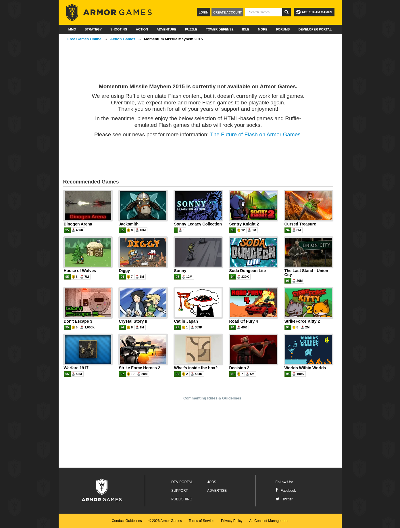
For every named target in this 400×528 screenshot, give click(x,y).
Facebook (286, 491)
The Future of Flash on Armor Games (255, 134)
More (263, 29)
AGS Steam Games (314, 12)
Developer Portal (315, 29)
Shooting (118, 29)
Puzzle (191, 29)
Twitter (284, 499)
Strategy (93, 29)
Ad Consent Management (268, 521)
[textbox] (263, 12)
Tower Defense (219, 29)
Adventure (166, 29)
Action (142, 29)
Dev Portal (182, 482)
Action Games (122, 39)
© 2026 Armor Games (165, 521)
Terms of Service (201, 521)
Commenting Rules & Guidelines (212, 398)
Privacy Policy (232, 521)
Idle (245, 29)
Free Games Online (85, 39)
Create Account (227, 12)
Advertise (217, 491)
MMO (72, 29)
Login (203, 12)
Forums (283, 29)
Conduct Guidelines (127, 521)
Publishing (181, 499)
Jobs (211, 482)
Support (179, 491)
